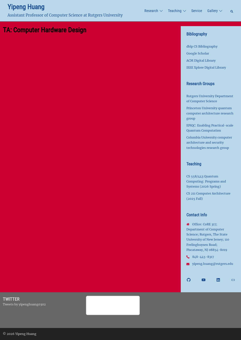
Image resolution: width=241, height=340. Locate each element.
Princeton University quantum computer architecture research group (209, 113)
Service (196, 10)
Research (151, 10)
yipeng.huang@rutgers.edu (212, 264)
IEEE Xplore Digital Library (206, 67)
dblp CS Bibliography (201, 46)
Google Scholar (197, 53)
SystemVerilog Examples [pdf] (25, 42)
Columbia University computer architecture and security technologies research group (209, 142)
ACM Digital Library (201, 60)
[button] (231, 11)
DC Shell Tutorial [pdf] (19, 52)
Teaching (175, 10)
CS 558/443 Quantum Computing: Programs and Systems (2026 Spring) (206, 181)
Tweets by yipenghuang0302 (24, 304)
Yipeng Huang (26, 7)
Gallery (212, 10)
